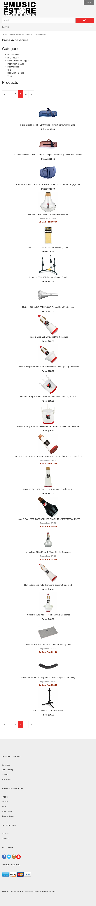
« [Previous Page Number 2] (5, 95)
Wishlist (5, 775)
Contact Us (6, 765)
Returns (5, 802)
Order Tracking (7, 770)
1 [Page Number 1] (11, 93)
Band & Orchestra (8, 34)
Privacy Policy (7, 811)
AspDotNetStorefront (48, 891)
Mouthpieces (13, 67)
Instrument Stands (15, 64)
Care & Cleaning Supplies (19, 61)
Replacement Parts (16, 73)
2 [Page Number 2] (16, 93)
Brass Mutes (13, 58)
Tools (9, 76)
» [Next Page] (32, 95)
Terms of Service (8, 816)
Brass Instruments (23, 34)
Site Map (5, 838)
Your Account (6, 779)
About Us (5, 833)
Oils (9, 70)
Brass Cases (13, 55)
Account (89, 2)
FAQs (4, 806)
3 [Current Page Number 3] (21, 95)
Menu (5, 27)
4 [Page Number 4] (27, 93)
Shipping (5, 797)
